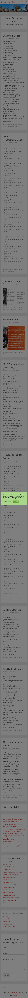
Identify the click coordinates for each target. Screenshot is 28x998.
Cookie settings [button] (7, 501)
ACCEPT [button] (16, 501)
